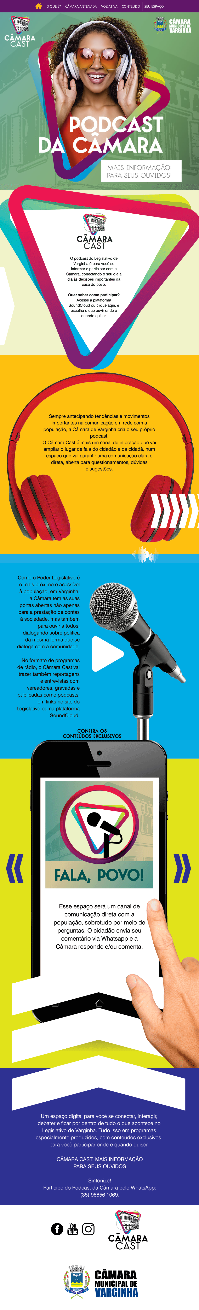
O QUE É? (53, 6)
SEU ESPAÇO (154, 6)
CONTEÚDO (131, 6)
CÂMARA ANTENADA (81, 6)
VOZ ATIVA (109, 6)
